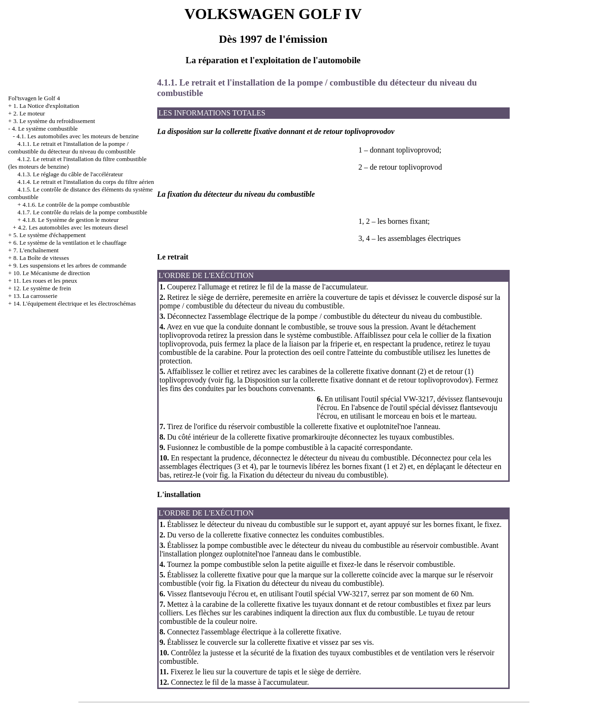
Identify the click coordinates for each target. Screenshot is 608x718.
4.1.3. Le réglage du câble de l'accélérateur (70, 174)
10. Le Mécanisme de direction (51, 273)
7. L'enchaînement (35, 250)
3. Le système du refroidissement (54, 120)
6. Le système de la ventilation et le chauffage (69, 242)
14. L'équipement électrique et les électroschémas (74, 303)
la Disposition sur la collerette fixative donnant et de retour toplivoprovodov (352, 380)
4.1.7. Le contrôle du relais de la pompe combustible (82, 212)
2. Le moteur (29, 113)
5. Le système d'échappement (49, 235)
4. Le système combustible (45, 128)
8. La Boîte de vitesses (41, 257)
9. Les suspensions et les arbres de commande (69, 265)
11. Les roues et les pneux (45, 280)
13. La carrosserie (35, 295)
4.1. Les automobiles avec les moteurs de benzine (78, 136)
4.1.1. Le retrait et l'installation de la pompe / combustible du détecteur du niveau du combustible (71, 147)
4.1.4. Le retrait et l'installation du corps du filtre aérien (86, 181)
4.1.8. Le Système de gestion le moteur (70, 219)
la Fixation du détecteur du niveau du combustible (307, 475)
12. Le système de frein (42, 288)
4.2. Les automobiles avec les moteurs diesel (73, 227)
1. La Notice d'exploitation (46, 105)
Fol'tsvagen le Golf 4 (34, 98)
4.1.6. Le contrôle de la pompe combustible (76, 204)
